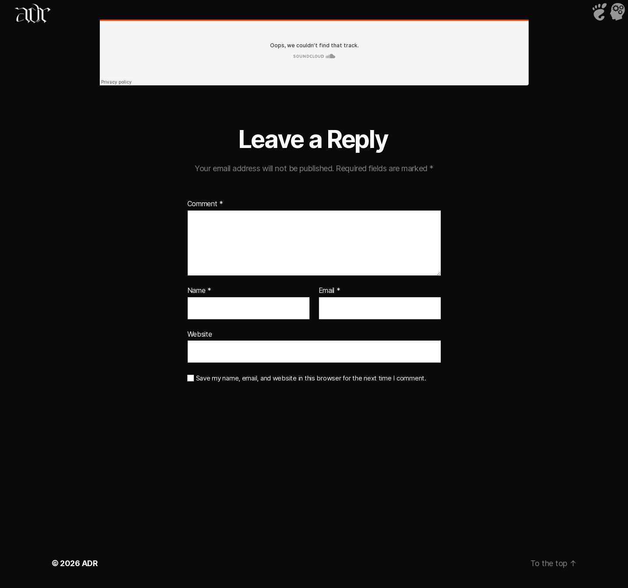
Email (329, 291)
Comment (205, 204)
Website (199, 334)
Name (199, 291)
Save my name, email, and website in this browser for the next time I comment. (311, 378)
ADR (90, 563)
